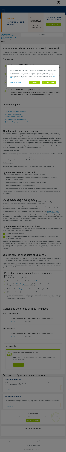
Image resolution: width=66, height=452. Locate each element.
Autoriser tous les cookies (49, 82)
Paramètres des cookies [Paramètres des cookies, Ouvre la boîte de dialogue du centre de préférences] (15, 82)
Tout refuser (35, 82)
